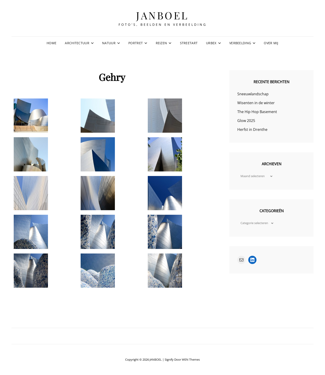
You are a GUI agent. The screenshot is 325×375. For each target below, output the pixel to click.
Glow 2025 (246, 120)
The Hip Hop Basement (257, 111)
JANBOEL (162, 15)
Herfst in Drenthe (252, 129)
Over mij (271, 43)
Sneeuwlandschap (253, 93)
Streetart (189, 43)
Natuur (109, 43)
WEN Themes (191, 359)
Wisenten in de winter (256, 102)
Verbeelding (240, 43)
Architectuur (77, 43)
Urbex (211, 43)
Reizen (161, 43)
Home (51, 43)
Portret (135, 43)
